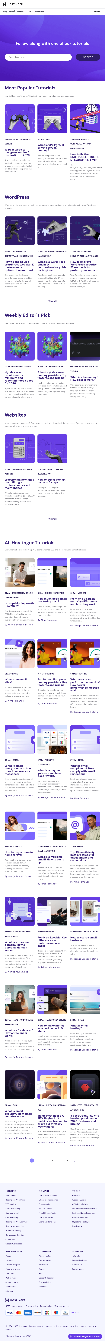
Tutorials (76, 1256)
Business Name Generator (83, 1213)
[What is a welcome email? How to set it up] (52, 826)
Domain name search (48, 1195)
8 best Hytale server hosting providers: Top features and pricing (52, 375)
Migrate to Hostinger (81, 1222)
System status (11, 1282)
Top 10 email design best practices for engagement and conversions (83, 856)
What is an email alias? (16, 681)
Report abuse (78, 1269)
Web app (82, 366)
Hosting (16, 469)
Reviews (9, 1260)
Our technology (45, 1260)
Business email (11, 1213)
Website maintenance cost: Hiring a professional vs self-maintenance (19, 484)
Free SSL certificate (47, 1213)
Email (15, 674)
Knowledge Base (79, 1260)
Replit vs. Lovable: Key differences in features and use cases (52, 942)
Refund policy (46, 1306)
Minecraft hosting (13, 1230)
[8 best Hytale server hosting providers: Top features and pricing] (52, 346)
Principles (43, 1286)
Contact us (77, 1264)
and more (75, 1312)
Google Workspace (13, 1244)
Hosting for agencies (14, 1226)
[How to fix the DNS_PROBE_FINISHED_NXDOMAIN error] (85, 118)
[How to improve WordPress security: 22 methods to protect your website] (85, 230)
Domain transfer (46, 1217)
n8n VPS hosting (12, 1208)
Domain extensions (47, 1222)
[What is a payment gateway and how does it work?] (52, 739)
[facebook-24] (70, 1300)
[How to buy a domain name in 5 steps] (52, 448)
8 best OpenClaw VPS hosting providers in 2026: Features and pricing (84, 1120)
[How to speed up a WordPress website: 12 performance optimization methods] (20, 230)
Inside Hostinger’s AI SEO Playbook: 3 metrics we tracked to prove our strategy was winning (52, 1121)
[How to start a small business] (85, 911)
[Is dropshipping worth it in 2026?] (20, 572)
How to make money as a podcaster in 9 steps (51, 1028)
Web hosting (11, 1195)
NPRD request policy (14, 1306)
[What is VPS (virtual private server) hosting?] (52, 118)
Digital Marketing (54, 593)
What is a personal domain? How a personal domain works (17, 946)
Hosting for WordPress (15, 1200)
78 (66, 1160)
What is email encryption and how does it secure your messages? (18, 770)
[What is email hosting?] (85, 999)
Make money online (22, 593)
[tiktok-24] (98, 1300)
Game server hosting (14, 1235)
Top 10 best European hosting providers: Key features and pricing (52, 682)
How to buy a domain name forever (19, 853)
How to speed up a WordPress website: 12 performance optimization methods (19, 266)
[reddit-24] (92, 1300)
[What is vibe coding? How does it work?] (85, 346)
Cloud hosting (11, 1217)
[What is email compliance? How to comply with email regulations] (85, 739)
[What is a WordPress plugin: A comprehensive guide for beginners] (52, 230)
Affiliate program (12, 1264)
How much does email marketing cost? (52, 600)
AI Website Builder (80, 1204)
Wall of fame (10, 1278)
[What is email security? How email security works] (20, 1084)
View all (52, 301)
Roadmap (9, 1273)
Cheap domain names (48, 1200)
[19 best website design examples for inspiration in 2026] (20, 118)
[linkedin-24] (65, 1300)
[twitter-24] (81, 1300)
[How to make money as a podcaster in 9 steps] (52, 999)
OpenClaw (10, 1239)
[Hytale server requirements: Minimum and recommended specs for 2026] (20, 346)
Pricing (8, 1256)
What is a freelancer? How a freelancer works (19, 1032)
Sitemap (9, 1291)
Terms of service (62, 1306)
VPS (47, 139)
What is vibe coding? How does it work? (84, 378)
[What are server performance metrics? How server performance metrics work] (85, 653)
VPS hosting (10, 1204)
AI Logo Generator (80, 1217)
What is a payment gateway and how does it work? (49, 773)
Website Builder (79, 1200)
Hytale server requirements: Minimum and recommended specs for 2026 (19, 378)
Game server (24, 366)
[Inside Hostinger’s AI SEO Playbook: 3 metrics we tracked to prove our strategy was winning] (52, 1084)
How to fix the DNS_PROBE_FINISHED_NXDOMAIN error (84, 157)
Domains (83, 139)
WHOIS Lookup (45, 1208)
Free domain (44, 1204)
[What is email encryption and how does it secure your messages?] (20, 739)
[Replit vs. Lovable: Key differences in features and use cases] (52, 911)
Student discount (46, 1278)
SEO (39, 1110)
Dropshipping (12, 597)
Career (42, 1269)
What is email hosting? (79, 1027)
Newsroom (43, 1264)
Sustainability (45, 1282)
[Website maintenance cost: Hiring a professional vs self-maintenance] (20, 448)
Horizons (76, 1195)
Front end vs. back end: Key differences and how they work (84, 601)
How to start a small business (83, 939)
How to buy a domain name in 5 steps (51, 481)
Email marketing (46, 851)
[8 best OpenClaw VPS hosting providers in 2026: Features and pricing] (85, 1084)
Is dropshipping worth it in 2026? (19, 605)
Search (88, 57)
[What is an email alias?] (20, 653)
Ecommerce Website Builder (84, 1208)
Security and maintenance (19, 256)
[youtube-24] (87, 1300)
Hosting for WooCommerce (17, 1222)
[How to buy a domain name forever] (20, 826)
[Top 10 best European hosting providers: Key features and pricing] (52, 653)
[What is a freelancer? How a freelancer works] (20, 999)
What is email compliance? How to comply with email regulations (83, 770)
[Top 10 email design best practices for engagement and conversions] (85, 826)
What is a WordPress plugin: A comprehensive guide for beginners (51, 266)
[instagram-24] (76, 1300)
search (98, 11)
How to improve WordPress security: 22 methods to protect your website (84, 266)
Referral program (12, 1269)
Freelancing (11, 1024)
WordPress (19, 251)
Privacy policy (32, 1306)
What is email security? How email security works (18, 1113)
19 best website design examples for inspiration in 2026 (18, 152)
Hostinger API (78, 1226)
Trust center (10, 1286)
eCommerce (43, 764)
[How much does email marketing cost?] (52, 572)
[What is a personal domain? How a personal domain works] (20, 911)
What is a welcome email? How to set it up (50, 859)
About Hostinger (46, 1256)
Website (16, 139)
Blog (41, 1273)
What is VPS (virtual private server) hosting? (50, 147)
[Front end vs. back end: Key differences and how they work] (85, 572)
